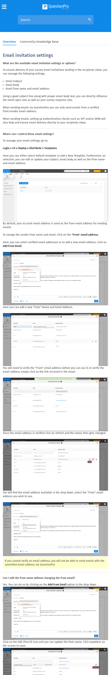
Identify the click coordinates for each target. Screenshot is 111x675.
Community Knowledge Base (39, 41)
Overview (9, 41)
